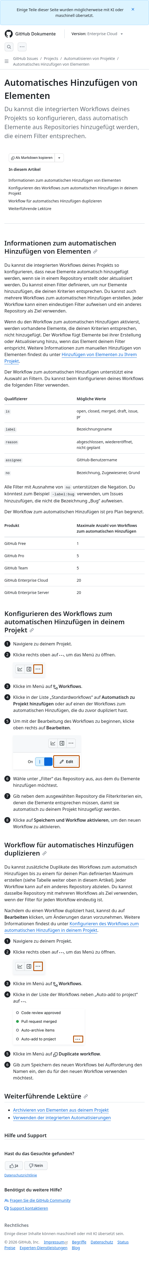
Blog (76, 1247)
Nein (36, 1165)
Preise (9, 1247)
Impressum (54, 1242)
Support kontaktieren (26, 1208)
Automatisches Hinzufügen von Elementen (51, 64)
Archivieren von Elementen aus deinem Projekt (61, 1110)
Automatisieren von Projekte (89, 58)
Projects (51, 58)
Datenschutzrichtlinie (20, 1175)
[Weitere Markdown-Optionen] (59, 157)
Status (123, 1242)
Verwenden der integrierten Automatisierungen (62, 1118)
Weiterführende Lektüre (46, 1095)
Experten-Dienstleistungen (43, 1247)
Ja (14, 1165)
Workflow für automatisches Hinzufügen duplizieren (68, 848)
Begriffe (79, 1242)
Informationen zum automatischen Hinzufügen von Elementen (60, 247)
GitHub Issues (25, 58)
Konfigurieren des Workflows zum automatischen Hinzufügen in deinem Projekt (64, 621)
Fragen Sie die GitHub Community (37, 1200)
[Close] (133, 9)
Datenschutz (102, 1242)
